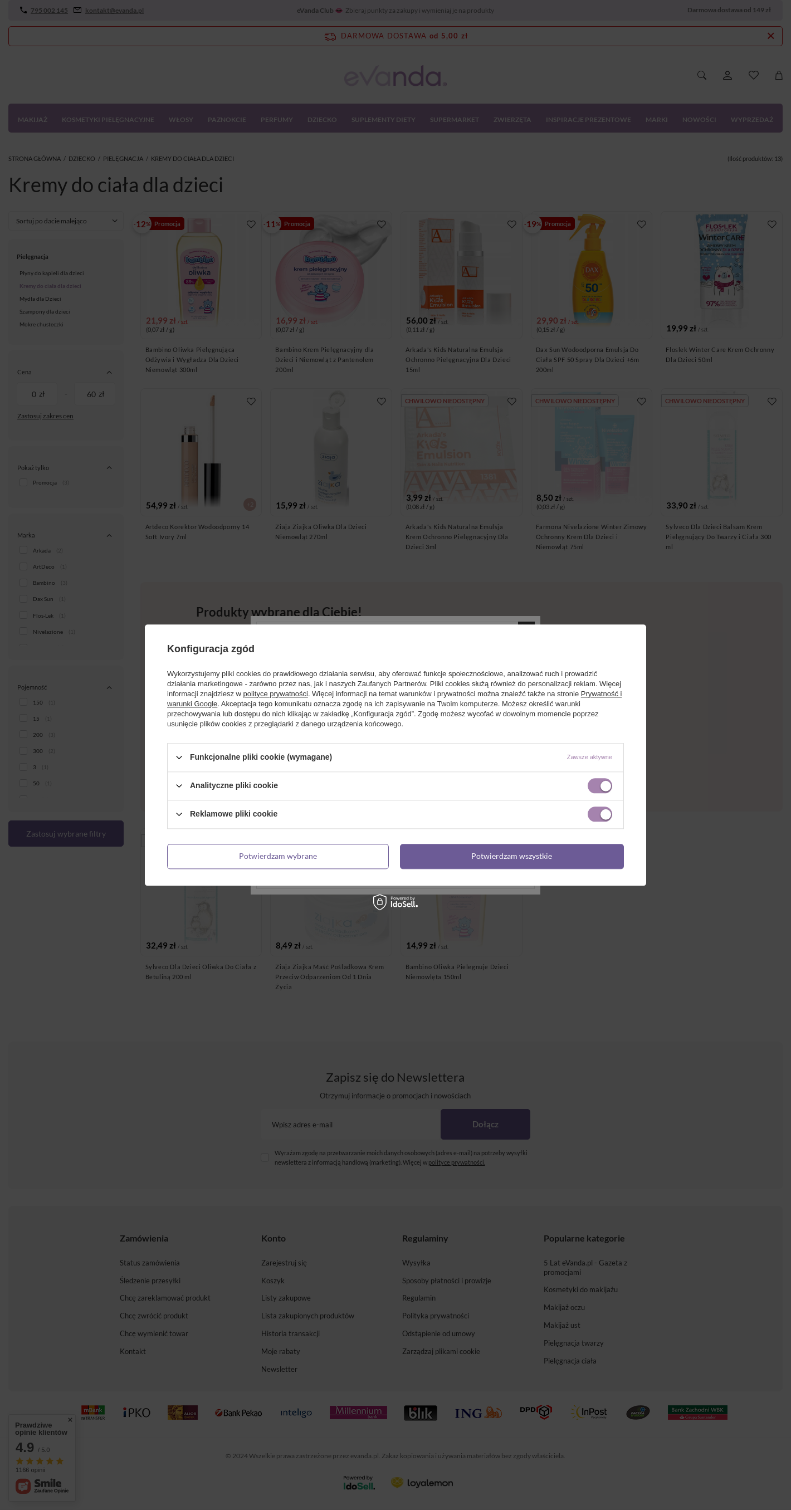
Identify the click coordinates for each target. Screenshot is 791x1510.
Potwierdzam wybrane (278, 856)
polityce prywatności (275, 694)
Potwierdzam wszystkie (511, 856)
